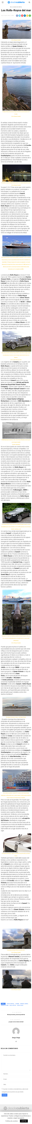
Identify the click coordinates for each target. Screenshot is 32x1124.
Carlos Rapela (10, 1003)
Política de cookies (11, 1121)
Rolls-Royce (13, 1005)
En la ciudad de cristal (16, 7)
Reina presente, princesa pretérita (16, 1014)
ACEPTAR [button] (23, 1121)
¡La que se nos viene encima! (16, 1021)
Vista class (20, 1005)
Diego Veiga (4, 15)
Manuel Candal (24, 1003)
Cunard (17, 1003)
